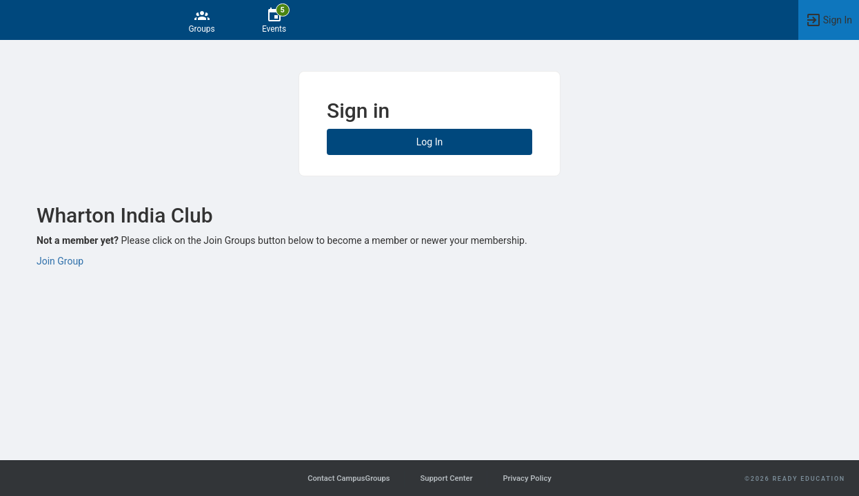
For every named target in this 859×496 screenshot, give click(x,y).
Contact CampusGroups (348, 478)
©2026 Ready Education (795, 478)
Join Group (60, 261)
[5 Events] (274, 20)
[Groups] (201, 20)
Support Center (446, 478)
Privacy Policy (527, 478)
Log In (429, 141)
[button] (828, 20)
